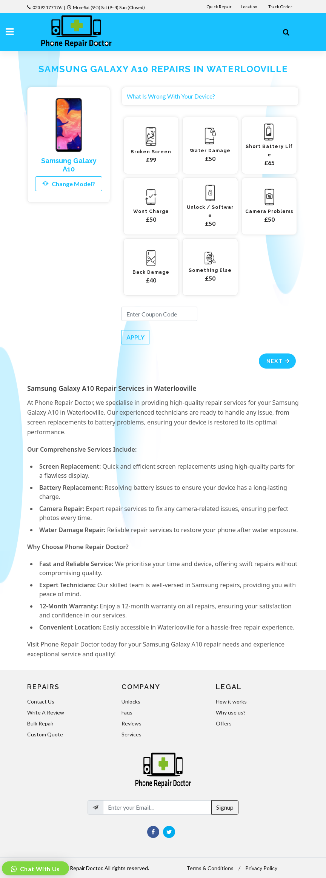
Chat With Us (39, 868)
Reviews (131, 723)
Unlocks (130, 701)
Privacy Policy (261, 868)
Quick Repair (219, 6)
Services (131, 734)
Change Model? (68, 183)
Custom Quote (45, 734)
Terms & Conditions (210, 868)
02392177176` (47, 7)
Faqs (126, 712)
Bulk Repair (40, 723)
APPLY (135, 337)
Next (278, 361)
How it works (231, 701)
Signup (225, 807)
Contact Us (40, 701)
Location (249, 6)
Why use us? (231, 712)
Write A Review (45, 712)
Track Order (280, 6)
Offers (224, 723)
